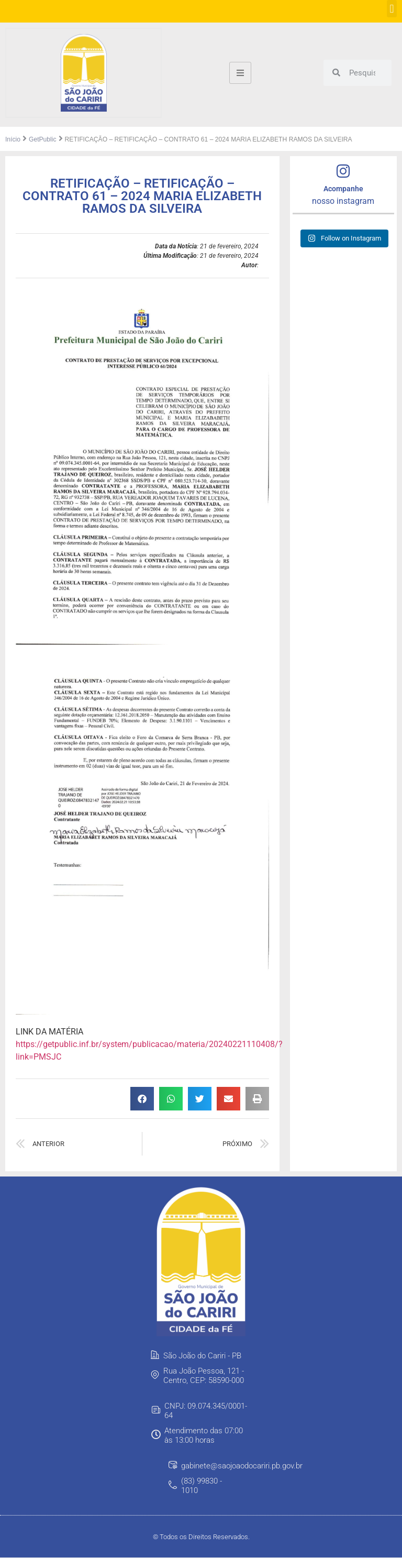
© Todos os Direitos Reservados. (201, 1537)
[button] (392, 8)
